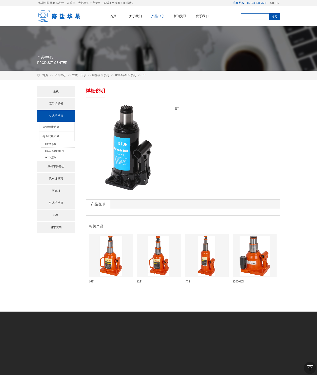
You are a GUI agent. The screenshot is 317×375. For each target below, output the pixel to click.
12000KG (238, 281)
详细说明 (95, 91)
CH (272, 3)
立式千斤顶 (79, 75)
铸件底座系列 (100, 75)
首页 (45, 75)
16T (91, 281)
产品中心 (61, 75)
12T (139, 281)
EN (277, 3)
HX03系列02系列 (125, 75)
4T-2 (187, 281)
